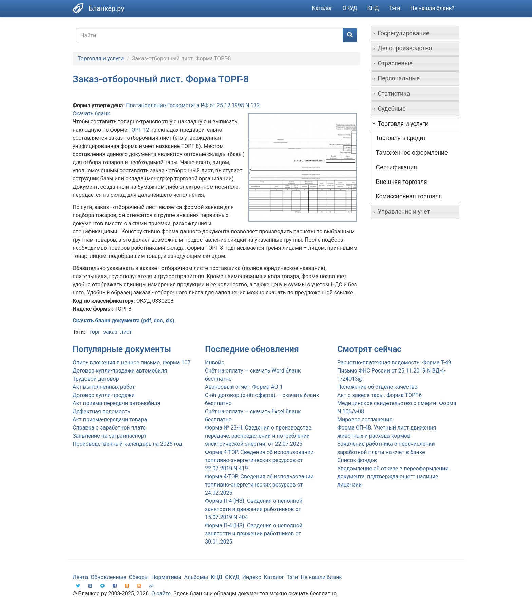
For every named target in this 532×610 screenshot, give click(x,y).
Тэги (394, 8)
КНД (373, 8)
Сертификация (396, 167)
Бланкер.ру (106, 8)
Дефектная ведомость (101, 411)
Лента (80, 577)
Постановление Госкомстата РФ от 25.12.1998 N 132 (193, 105)
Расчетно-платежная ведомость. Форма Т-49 (394, 362)
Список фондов (357, 460)
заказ (110, 332)
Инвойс (214, 362)
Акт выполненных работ (104, 387)
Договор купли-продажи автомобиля (120, 370)
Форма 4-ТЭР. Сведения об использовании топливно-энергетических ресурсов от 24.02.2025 (259, 484)
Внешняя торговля (401, 181)
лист (126, 332)
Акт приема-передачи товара (110, 419)
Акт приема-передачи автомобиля (116, 403)
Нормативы (166, 577)
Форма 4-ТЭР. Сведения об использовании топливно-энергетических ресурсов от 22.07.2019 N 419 (259, 460)
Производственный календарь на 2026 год (127, 444)
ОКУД (350, 8)
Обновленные (108, 577)
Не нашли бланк (321, 577)
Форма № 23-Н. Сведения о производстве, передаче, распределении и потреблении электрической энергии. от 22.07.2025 (258, 435)
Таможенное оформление (412, 152)
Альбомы (196, 577)
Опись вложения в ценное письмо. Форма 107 (131, 362)
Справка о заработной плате (109, 427)
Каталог (322, 8)
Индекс (251, 577)
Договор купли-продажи (104, 395)
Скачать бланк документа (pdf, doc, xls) (123, 320)
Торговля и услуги (101, 58)
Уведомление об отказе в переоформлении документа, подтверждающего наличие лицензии (393, 476)
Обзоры (139, 577)
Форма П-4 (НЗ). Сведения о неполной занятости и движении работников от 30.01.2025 (253, 533)
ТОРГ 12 (138, 130)
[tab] (415, 33)
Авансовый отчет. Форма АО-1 (244, 387)
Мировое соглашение (364, 419)
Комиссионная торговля (409, 196)
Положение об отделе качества (377, 387)
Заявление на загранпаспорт (110, 436)
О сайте (161, 593)
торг (94, 332)
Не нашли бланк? (432, 8)
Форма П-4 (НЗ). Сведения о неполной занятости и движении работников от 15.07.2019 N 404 (253, 509)
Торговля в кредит (401, 138)
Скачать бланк (91, 113)
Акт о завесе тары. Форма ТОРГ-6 (379, 395)
